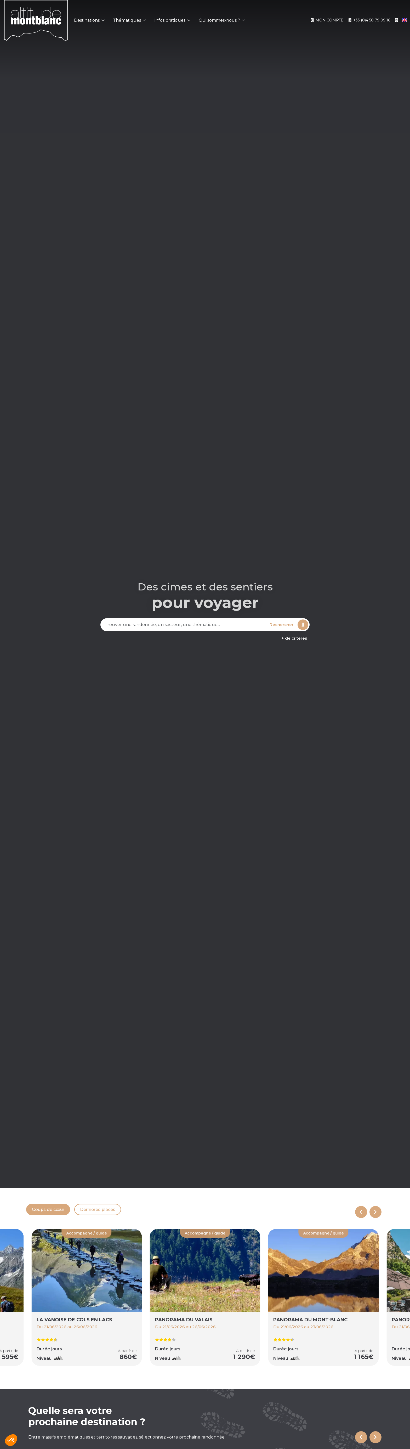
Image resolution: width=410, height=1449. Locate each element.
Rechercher (289, 624)
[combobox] (184, 624)
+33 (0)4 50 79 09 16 (369, 20)
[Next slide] (375, 1212)
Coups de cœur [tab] (48, 1209)
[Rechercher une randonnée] (184, 624)
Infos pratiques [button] (172, 20)
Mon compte (327, 20)
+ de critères (294, 638)
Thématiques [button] (129, 20)
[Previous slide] (361, 1212)
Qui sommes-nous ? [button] (222, 20)
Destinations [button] (89, 20)
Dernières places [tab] (97, 1209)
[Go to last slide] (361, 1437)
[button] (11, 1440)
